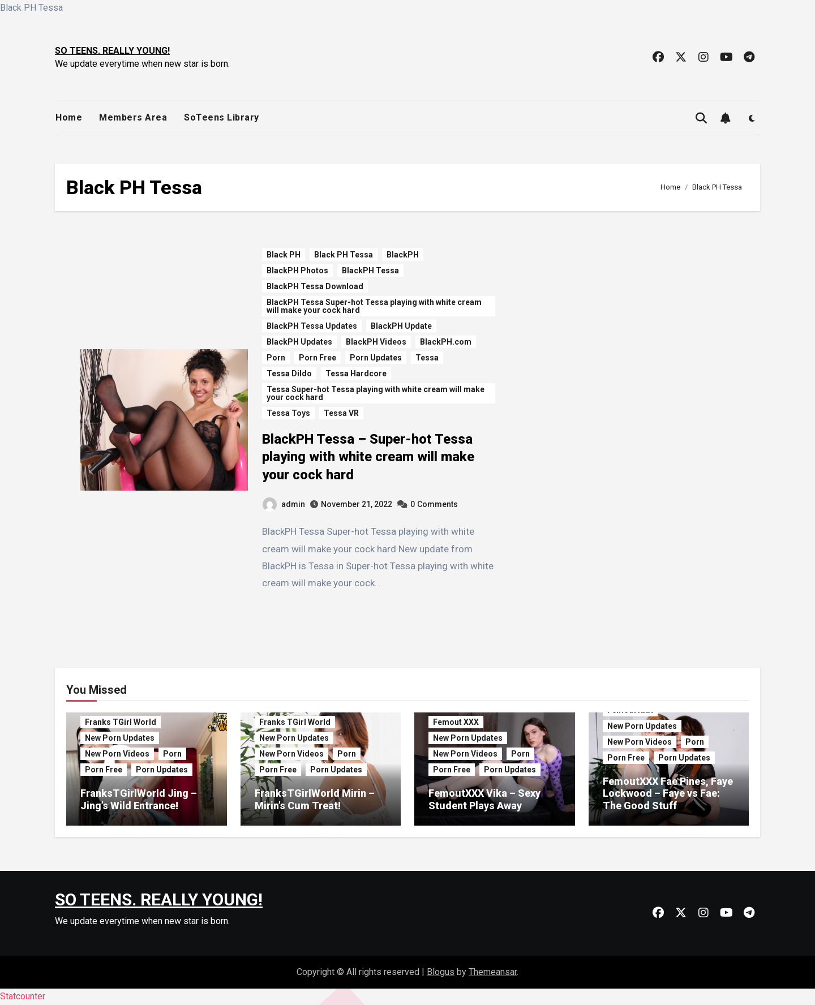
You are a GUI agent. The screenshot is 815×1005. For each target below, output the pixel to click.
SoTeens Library (221, 117)
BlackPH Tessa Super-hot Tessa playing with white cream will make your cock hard (374, 306)
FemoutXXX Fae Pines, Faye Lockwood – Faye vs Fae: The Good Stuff (668, 793)
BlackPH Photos (297, 270)
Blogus (440, 972)
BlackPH (403, 254)
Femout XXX (456, 722)
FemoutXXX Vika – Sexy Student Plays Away (484, 799)
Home (68, 117)
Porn (276, 357)
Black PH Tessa (343, 254)
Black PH (284, 254)
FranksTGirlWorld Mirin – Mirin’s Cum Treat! (315, 799)
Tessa (427, 357)
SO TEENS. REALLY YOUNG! (112, 50)
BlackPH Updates (299, 341)
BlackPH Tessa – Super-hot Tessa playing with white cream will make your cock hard (368, 456)
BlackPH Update (401, 325)
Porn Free (317, 357)
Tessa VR (341, 413)
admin (284, 504)
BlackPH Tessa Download (315, 286)
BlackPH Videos (376, 341)
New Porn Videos (117, 753)
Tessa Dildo (289, 373)
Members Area (133, 117)
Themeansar (493, 972)
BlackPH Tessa (370, 270)
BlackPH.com (445, 341)
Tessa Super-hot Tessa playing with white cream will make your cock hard (375, 393)
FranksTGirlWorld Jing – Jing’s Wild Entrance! (138, 799)
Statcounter (22, 996)
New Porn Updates (120, 737)
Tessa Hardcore (356, 373)
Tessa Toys (288, 413)
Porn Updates (376, 357)
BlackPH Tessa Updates (312, 325)
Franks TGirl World (120, 722)
